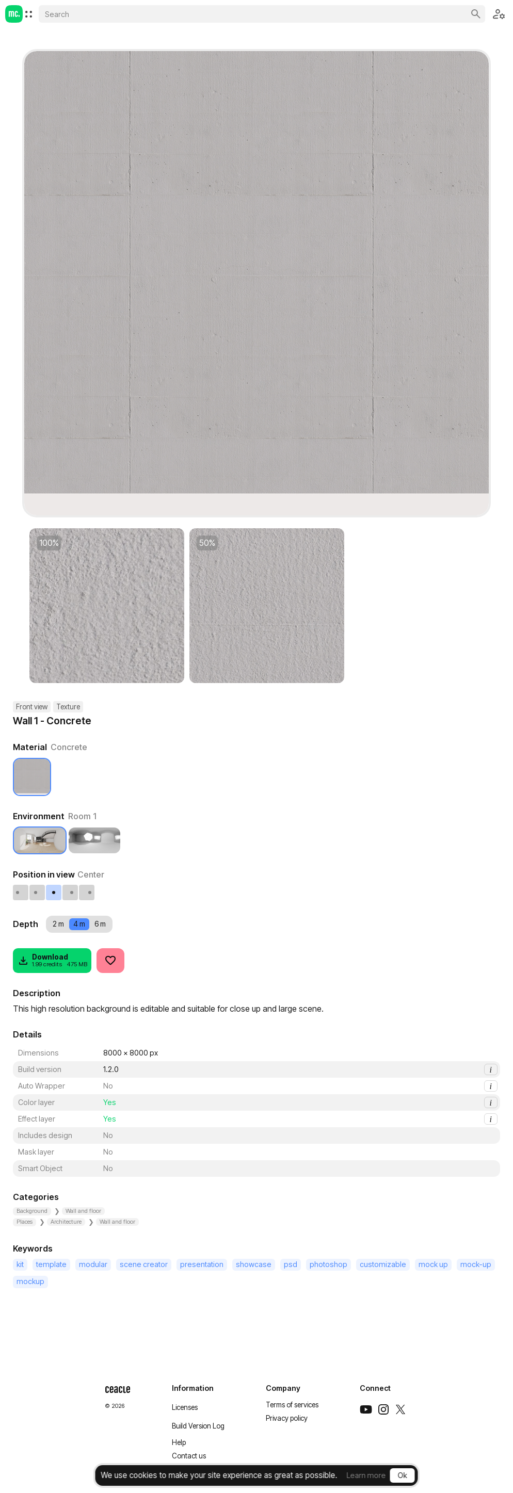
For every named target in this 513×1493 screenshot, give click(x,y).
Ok (402, 1475)
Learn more (366, 1475)
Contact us (189, 1456)
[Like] (110, 960)
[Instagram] (383, 1409)
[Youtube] (366, 1409)
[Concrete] (32, 777)
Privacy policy (287, 1418)
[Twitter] (400, 1409)
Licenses (185, 1407)
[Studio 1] (94, 840)
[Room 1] (40, 840)
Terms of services (292, 1405)
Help (179, 1442)
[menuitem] (29, 14)
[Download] (52, 960)
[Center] (54, 892)
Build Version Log (198, 1426)
